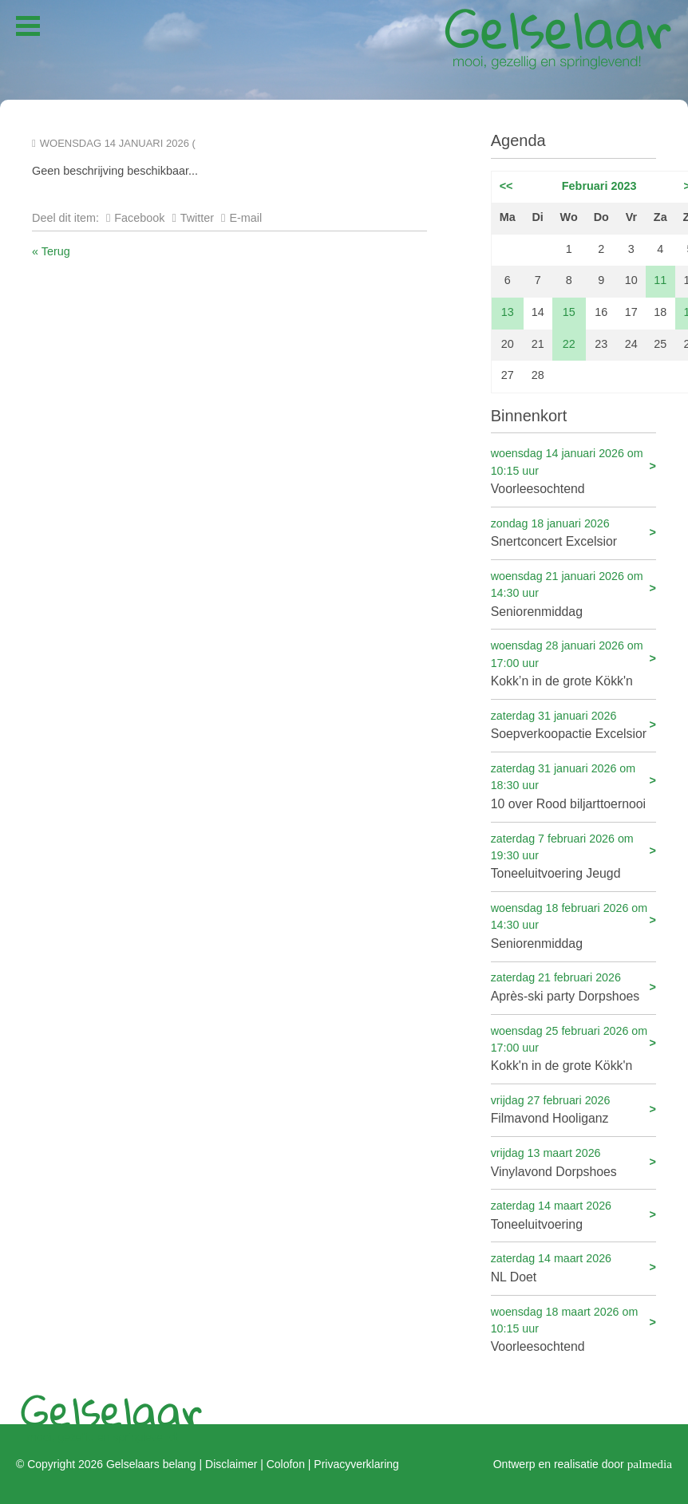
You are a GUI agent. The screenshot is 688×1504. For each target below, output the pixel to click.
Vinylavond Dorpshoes (573, 1161)
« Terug (51, 251)
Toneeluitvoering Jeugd (573, 856)
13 (507, 312)
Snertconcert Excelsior (573, 531)
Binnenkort (529, 415)
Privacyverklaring (356, 1464)
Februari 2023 (599, 186)
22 (569, 344)
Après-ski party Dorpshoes (573, 985)
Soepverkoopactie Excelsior (573, 724)
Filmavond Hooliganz (573, 1108)
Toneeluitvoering (573, 1214)
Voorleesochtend (573, 470)
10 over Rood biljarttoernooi (573, 785)
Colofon (286, 1464)
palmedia (649, 1463)
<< (506, 186)
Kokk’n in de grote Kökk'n (573, 663)
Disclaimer (231, 1464)
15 (569, 312)
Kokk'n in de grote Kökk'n (573, 1048)
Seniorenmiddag (573, 593)
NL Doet (573, 1266)
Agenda (518, 140)
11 (660, 280)
